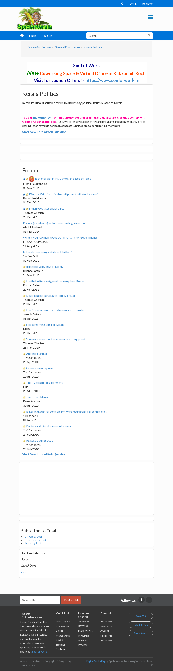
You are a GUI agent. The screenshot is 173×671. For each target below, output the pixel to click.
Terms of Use (27, 665)
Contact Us (38, 661)
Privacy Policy (64, 661)
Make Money (85, 630)
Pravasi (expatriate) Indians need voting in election (54, 223)
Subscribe (71, 599)
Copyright (50, 661)
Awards (141, 615)
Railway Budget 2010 (39, 440)
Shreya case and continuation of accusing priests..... (57, 339)
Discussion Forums (39, 47)
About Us (25, 661)
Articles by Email (33, 543)
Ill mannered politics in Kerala (44, 266)
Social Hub (106, 635)
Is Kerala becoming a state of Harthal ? (47, 252)
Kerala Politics (93, 47)
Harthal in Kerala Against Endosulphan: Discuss (56, 281)
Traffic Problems (37, 397)
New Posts (141, 633)
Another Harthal (36, 353)
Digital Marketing (95, 661)
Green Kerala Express (39, 368)
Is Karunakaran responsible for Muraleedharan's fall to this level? (67, 411)
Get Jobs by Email (33, 536)
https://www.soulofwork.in (112, 80)
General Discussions (67, 47)
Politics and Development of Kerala (48, 426)
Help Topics (63, 621)
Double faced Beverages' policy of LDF (51, 295)
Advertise (106, 621)
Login (133, 3)
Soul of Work (39, 651)
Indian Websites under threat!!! (48, 208)
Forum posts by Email (35, 540)
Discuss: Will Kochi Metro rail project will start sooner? (63, 194)
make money (42, 117)
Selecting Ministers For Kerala (45, 324)
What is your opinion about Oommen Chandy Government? (60, 237)
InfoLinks (83, 635)
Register (147, 3)
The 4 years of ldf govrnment (44, 382)
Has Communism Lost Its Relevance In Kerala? (55, 310)
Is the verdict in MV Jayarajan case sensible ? (63, 178)
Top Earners (140, 624)
